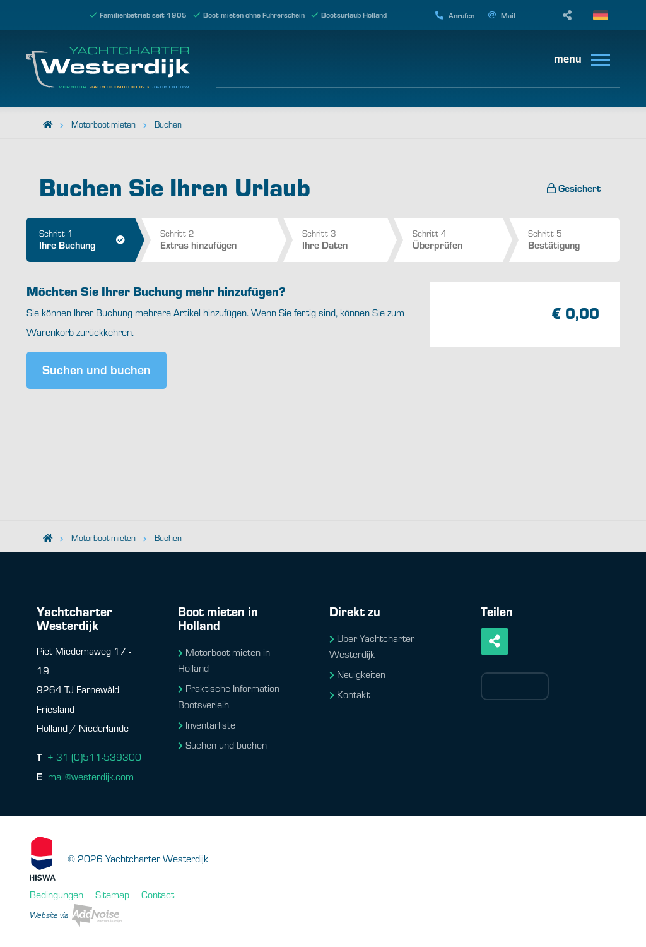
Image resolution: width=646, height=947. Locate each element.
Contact (157, 894)
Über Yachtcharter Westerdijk (371, 646)
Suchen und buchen (96, 369)
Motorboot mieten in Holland (224, 660)
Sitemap (112, 894)
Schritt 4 (457, 239)
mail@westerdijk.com (91, 776)
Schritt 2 (218, 239)
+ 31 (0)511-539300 (94, 756)
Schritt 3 (344, 239)
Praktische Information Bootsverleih (228, 696)
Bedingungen (56, 894)
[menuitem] (577, 59)
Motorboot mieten (103, 124)
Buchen (168, 124)
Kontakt (349, 694)
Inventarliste (206, 724)
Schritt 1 (87, 239)
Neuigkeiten (357, 674)
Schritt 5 (574, 239)
